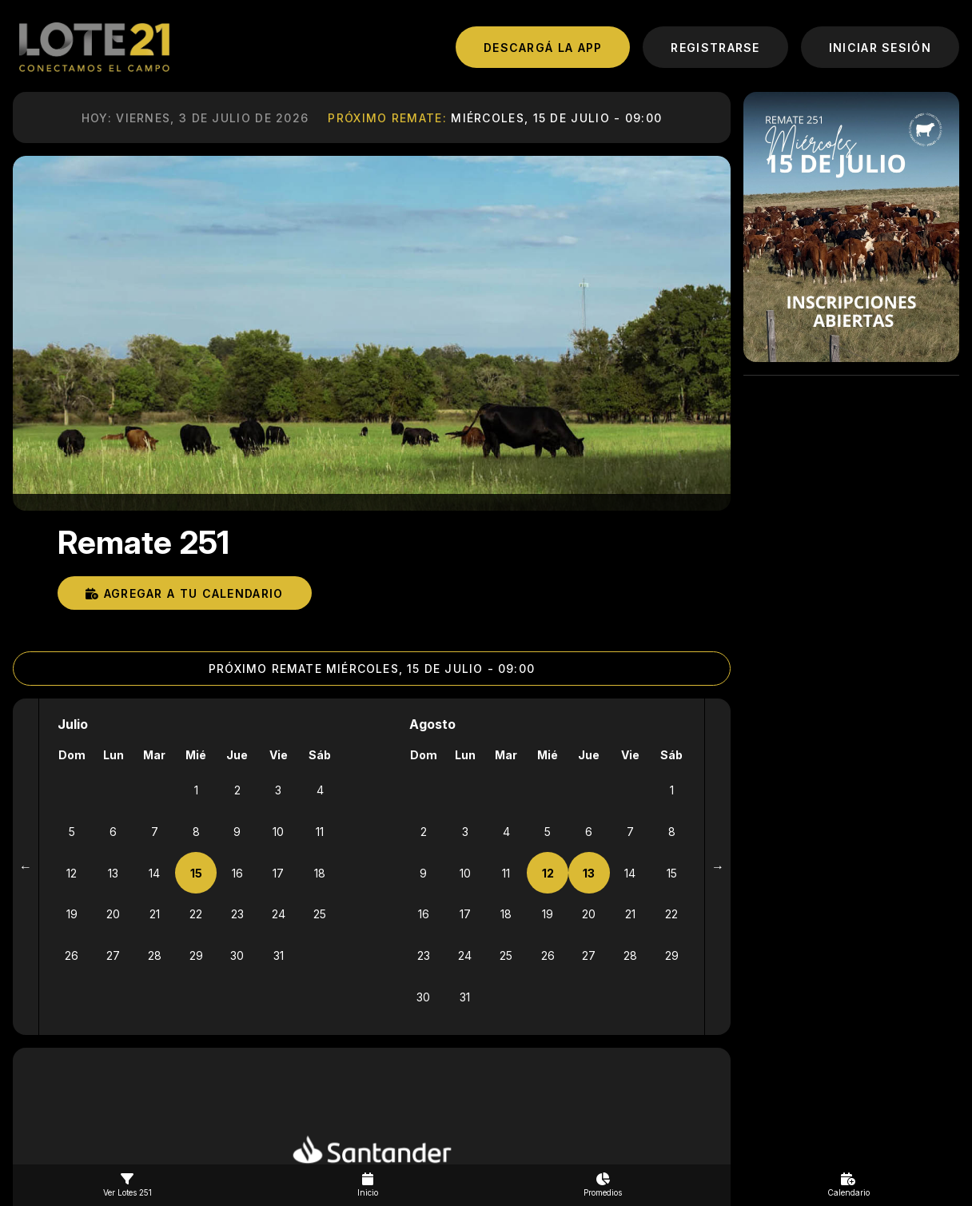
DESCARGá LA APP (543, 47)
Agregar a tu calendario (185, 592)
